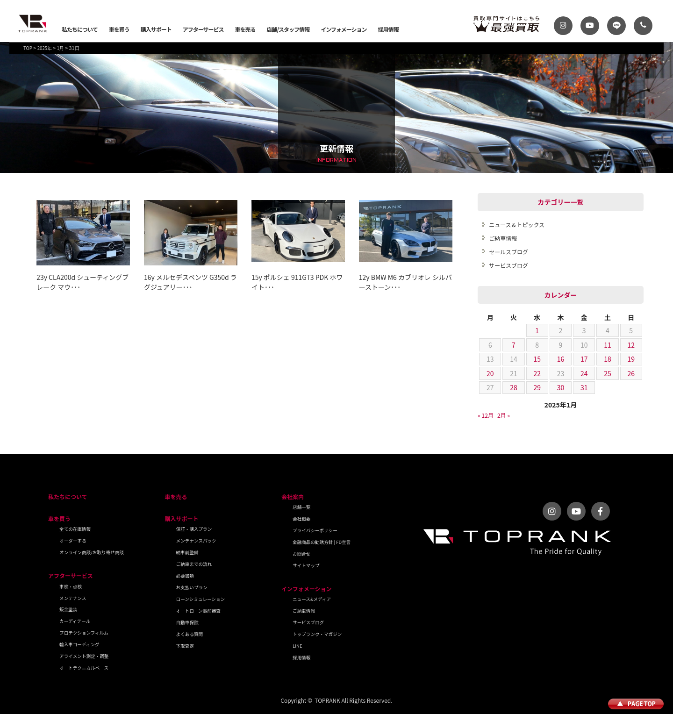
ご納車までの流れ (194, 564)
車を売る (245, 29)
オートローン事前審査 (198, 610)
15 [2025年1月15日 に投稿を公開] (537, 359)
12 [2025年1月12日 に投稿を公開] (631, 345)
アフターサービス (203, 29)
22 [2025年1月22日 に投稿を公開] (537, 373)
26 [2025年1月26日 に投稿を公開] (631, 373)
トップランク (32, 23)
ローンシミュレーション (200, 599)
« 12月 (486, 415)
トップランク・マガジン (317, 634)
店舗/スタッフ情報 (287, 29)
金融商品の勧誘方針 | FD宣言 (322, 542)
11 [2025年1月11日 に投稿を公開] (607, 345)
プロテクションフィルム (83, 632)
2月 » (503, 415)
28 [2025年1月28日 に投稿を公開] (513, 387)
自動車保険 (187, 622)
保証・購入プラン (194, 529)
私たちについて (80, 29)
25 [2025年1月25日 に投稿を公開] (607, 373)
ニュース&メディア (312, 599)
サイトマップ (306, 565)
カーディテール (74, 621)
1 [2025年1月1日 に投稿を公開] (537, 330)
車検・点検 (70, 586)
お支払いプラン (192, 587)
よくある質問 (189, 634)
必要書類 (185, 575)
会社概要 (301, 518)
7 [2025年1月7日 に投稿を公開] (513, 345)
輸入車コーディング (79, 644)
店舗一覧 (301, 507)
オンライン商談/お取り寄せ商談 (91, 552)
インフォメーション (343, 29)
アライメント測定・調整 (83, 656)
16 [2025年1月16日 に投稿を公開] (561, 359)
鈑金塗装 (68, 609)
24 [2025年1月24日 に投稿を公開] (584, 373)
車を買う (119, 29)
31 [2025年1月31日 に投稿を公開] (584, 387)
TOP (27, 48)
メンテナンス (72, 598)
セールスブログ (508, 252)
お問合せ (301, 553)
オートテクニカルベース (83, 667)
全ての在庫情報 (75, 529)
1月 (60, 48)
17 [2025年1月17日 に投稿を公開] (584, 359)
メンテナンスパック (196, 540)
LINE (297, 646)
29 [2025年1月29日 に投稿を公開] (537, 387)
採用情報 (388, 29)
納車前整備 (187, 552)
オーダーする (72, 540)
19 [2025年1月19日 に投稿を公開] (631, 359)
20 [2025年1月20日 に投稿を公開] (490, 373)
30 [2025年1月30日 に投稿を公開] (561, 387)
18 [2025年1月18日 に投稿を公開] (607, 359)
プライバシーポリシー (315, 530)
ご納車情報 (503, 238)
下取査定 (185, 646)
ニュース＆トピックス (516, 224)
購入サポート (156, 29)
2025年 (44, 48)
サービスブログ (508, 265)
